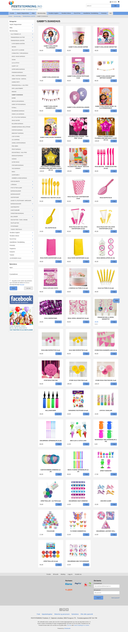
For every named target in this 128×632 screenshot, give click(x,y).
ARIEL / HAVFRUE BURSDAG (19, 75)
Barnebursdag (41, 13)
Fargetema (13, 248)
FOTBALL (14, 107)
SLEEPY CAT (15, 66)
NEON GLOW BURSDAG (18, 101)
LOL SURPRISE (15, 139)
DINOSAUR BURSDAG (17, 155)
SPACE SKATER (16, 120)
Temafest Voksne (66, 13)
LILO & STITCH (15, 62)
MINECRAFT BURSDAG (17, 133)
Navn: (11, 267)
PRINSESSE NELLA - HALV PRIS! (20, 85)
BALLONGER (14, 216)
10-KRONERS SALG (15, 258)
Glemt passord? (115, 597)
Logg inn (70, 574)
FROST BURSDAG (16, 149)
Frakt (38, 614)
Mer (111, 13)
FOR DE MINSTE (15, 181)
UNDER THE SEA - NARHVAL (19, 79)
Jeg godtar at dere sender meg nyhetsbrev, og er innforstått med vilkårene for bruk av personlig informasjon (21, 282)
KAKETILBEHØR (15, 210)
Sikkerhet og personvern (62, 614)
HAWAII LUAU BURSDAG (18, 114)
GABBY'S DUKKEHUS (17, 95)
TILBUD (12, 255)
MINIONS (14, 91)
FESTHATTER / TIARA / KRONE (19, 219)
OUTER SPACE (15, 162)
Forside (12, 13)
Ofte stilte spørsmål (87, 614)
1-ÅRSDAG (14, 184)
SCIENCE (14, 159)
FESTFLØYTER (15, 223)
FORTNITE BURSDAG (17, 130)
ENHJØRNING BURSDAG (18, 111)
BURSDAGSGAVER (16, 203)
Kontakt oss (78, 574)
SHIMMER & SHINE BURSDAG (19, 178)
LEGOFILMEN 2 (15, 175)
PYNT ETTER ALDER (16, 187)
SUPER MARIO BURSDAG (18, 69)
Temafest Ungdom (53, 13)
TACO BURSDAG (16, 168)
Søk (115, 5)
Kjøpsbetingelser (47, 614)
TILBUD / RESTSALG (16, 229)
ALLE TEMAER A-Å (16, 34)
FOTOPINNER (14, 226)
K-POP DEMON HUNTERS (18, 43)
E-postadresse (98, 583)
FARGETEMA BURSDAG (17, 213)
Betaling (63, 574)
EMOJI (13, 171)
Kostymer (12, 251)
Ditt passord (97, 590)
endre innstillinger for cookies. (81, 625)
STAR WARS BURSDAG (18, 165)
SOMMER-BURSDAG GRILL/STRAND (21, 127)
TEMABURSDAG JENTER (17, 40)
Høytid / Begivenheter (23, 13)
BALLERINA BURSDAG (17, 123)
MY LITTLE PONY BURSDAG (19, 117)
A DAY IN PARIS (16, 136)
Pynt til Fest (77, 13)
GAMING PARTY (16, 82)
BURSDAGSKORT (15, 194)
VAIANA (14, 59)
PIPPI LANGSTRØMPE (17, 88)
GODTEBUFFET (15, 207)
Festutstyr (104, 13)
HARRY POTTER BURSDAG (19, 104)
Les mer (28, 288)
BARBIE (14, 98)
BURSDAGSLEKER (16, 191)
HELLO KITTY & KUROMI (18, 50)
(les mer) (22, 284)
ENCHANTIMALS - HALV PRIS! (19, 152)
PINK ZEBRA (15, 146)
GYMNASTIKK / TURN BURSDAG (20, 53)
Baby (33, 13)
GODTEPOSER (15, 197)
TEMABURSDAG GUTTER (18, 37)
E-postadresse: (14, 274)
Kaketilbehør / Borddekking (90, 13)
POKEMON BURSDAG (17, 72)
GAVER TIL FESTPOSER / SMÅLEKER (21, 200)
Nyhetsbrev (75, 614)
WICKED (14, 46)
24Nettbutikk (67, 628)
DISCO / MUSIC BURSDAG (18, 56)
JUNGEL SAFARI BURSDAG (19, 143)
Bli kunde (55, 574)
